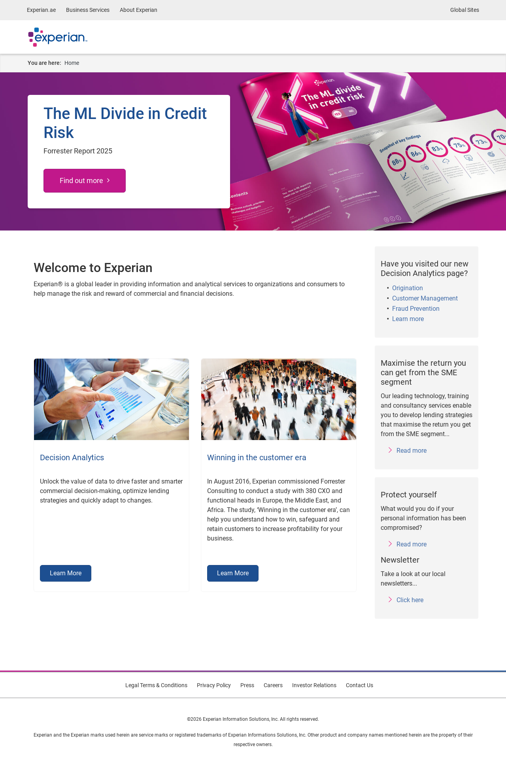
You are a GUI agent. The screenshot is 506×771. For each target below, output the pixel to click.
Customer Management (425, 298)
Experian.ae (41, 10)
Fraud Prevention (416, 308)
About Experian (138, 10)
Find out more (81, 180)
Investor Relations (314, 685)
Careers (273, 685)
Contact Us (359, 685)
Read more (411, 450)
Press (247, 685)
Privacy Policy (214, 685)
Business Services (88, 10)
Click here (409, 600)
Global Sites (464, 10)
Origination (407, 288)
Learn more (408, 319)
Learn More (65, 573)
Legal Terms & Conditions (156, 685)
